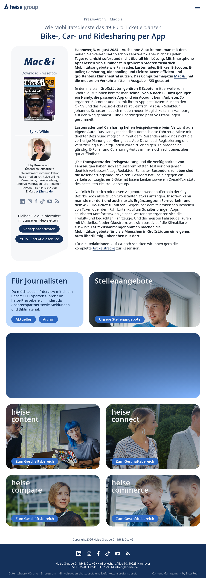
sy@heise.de (44, 191)
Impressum (48, 573)
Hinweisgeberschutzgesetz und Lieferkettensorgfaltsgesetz (98, 573)
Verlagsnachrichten (39, 229)
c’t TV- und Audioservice (39, 239)
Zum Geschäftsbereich (35, 461)
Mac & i (180, 76)
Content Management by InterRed (175, 573)
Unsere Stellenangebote (119, 319)
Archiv (48, 319)
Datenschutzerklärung (23, 573)
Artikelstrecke (104, 248)
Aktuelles (24, 319)
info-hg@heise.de (126, 567)
